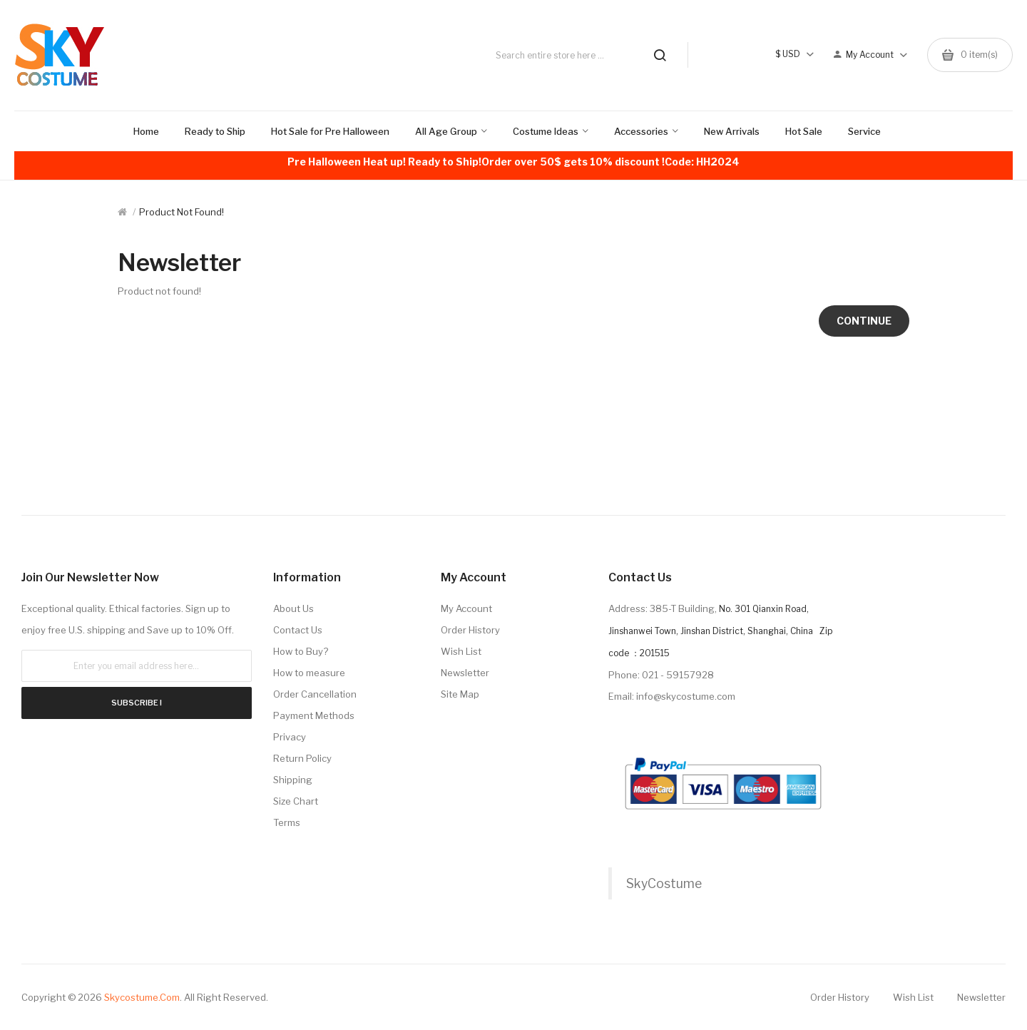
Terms (286, 822)
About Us (293, 608)
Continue (864, 321)
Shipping (292, 779)
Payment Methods (313, 715)
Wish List (461, 651)
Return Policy (302, 758)
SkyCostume (664, 883)
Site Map (460, 694)
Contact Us (297, 630)
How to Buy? (300, 651)
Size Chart (295, 801)
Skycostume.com (142, 997)
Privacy (289, 737)
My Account (466, 608)
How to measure (309, 672)
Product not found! (181, 212)
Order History (470, 630)
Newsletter (465, 672)
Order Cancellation (315, 694)
